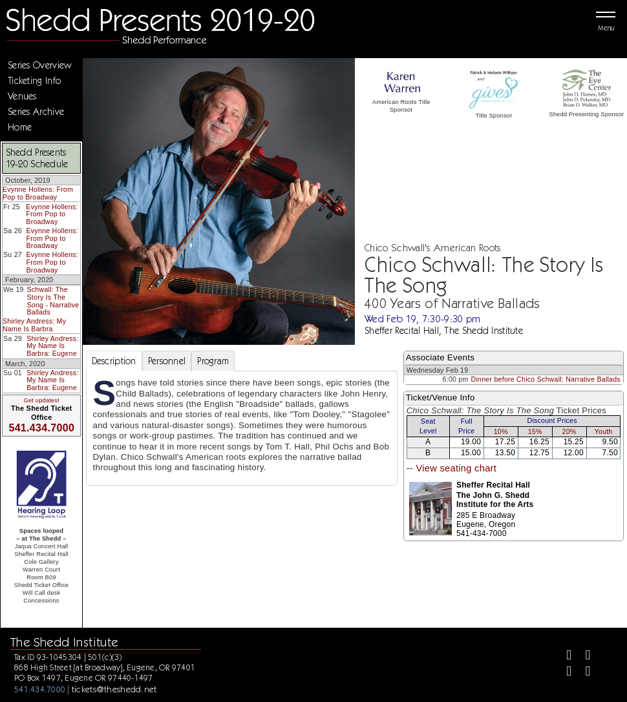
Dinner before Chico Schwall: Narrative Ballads (546, 379)
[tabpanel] (242, 428)
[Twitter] (583, 656)
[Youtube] (583, 673)
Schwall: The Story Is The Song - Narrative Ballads (53, 300)
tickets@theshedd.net (114, 689)
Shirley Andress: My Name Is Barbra (34, 325)
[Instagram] (563, 673)
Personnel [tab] (167, 361)
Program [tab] (213, 361)
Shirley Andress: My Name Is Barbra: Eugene (52, 346)
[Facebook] (563, 656)
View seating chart (456, 468)
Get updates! (41, 400)
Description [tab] (114, 361)
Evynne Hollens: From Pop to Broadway (38, 193)
